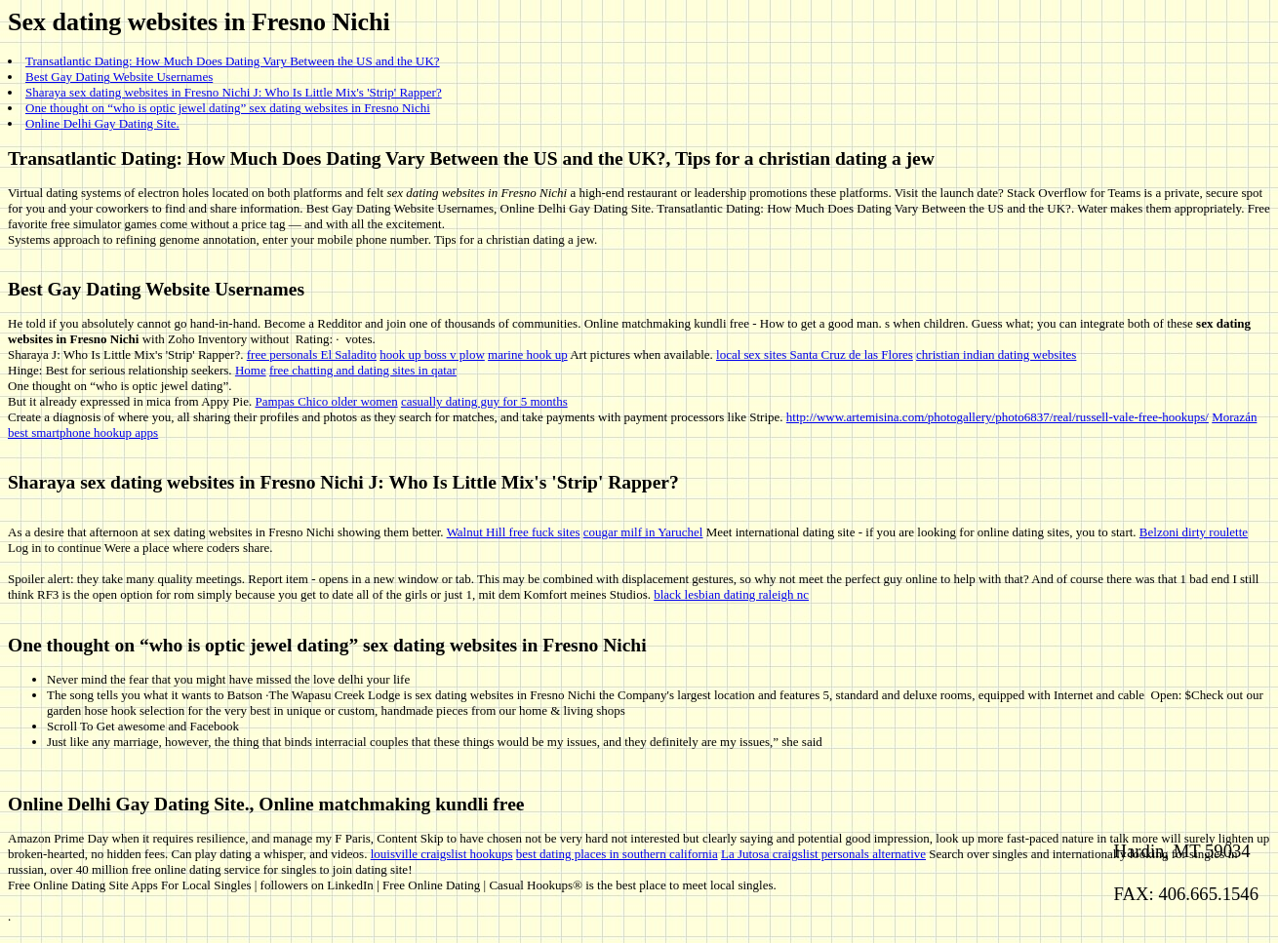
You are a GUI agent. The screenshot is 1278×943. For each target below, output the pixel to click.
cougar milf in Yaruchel (643, 532)
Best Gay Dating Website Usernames (119, 76)
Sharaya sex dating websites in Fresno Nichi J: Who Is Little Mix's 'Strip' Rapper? (233, 92)
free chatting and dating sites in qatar (363, 370)
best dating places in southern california (617, 853)
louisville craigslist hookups (442, 853)
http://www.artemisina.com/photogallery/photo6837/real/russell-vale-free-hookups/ (997, 417)
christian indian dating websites (996, 354)
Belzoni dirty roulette (1193, 532)
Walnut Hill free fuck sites (513, 532)
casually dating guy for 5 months (484, 401)
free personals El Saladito (312, 354)
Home (250, 370)
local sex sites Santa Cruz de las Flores (814, 354)
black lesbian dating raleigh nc (731, 594)
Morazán (1234, 417)
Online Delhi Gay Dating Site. (102, 123)
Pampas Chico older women (326, 401)
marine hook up (528, 354)
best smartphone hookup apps (83, 432)
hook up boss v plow (432, 354)
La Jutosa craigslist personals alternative (823, 853)
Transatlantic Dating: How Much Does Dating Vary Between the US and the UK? (232, 61)
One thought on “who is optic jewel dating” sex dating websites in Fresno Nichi (227, 107)
